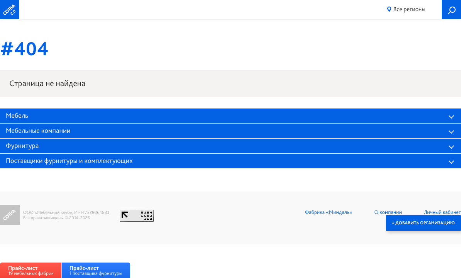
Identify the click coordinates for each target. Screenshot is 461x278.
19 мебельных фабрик (31, 270)
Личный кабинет (442, 212)
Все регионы (409, 9)
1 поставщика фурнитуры (95, 270)
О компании (388, 212)
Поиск (451, 9)
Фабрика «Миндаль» (329, 212)
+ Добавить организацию (423, 222)
